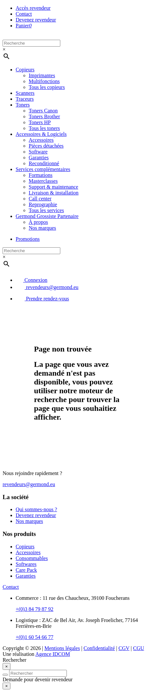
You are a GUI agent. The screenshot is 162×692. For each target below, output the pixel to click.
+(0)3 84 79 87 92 (34, 609)
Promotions (28, 239)
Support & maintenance (53, 187)
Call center (40, 198)
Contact (24, 14)
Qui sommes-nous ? (36, 509)
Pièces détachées (46, 146)
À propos (38, 222)
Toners (23, 105)
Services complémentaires (43, 169)
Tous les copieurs (47, 87)
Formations (40, 175)
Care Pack (26, 570)
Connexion (31, 280)
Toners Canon (43, 110)
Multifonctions (44, 81)
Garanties (39, 157)
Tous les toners (44, 128)
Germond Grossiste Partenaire (47, 216)
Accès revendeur (33, 8)
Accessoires (41, 140)
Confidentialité (99, 648)
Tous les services (46, 210)
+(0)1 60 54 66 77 (34, 637)
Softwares (26, 564)
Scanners (25, 93)
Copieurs (25, 69)
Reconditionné (44, 163)
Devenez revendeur (36, 19)
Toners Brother (44, 116)
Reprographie (43, 204)
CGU (138, 648)
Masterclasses (43, 181)
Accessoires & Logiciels (41, 134)
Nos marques (42, 228)
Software (38, 151)
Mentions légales (62, 648)
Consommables (32, 558)
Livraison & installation (54, 192)
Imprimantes (42, 75)
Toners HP (40, 122)
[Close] (6, 666)
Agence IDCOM (52, 654)
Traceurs (25, 99)
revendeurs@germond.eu (47, 287)
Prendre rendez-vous (42, 298)
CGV (124, 648)
